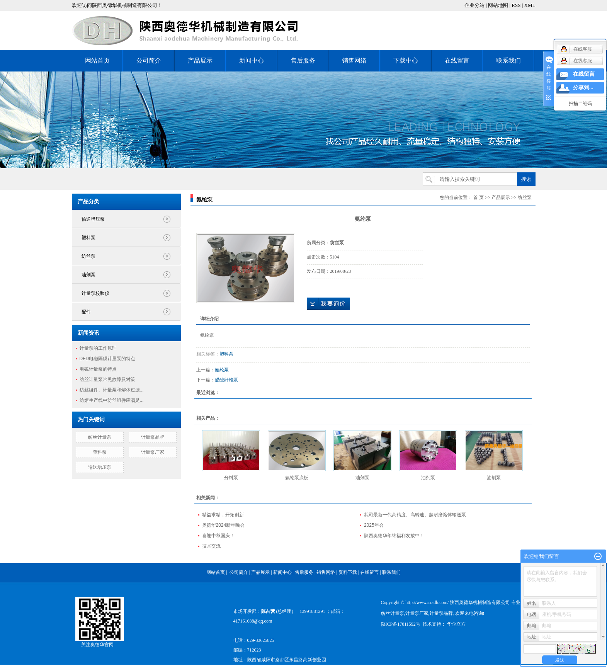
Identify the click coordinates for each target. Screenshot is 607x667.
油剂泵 (88, 274)
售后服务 (303, 60)
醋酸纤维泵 (226, 380)
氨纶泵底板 (296, 477)
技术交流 (211, 546)
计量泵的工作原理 (98, 348)
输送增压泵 (93, 219)
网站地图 (498, 5)
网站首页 (97, 60)
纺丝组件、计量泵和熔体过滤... (112, 390)
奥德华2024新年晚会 (223, 525)
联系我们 (508, 60)
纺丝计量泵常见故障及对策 (107, 379)
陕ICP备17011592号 (400, 624)
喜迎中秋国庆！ (218, 535)
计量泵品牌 (152, 437)
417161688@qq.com (252, 621)
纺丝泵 (88, 256)
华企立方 (456, 624)
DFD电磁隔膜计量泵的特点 (108, 358)
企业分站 (474, 5)
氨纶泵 (222, 370)
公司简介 (148, 60)
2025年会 (374, 525)
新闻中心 (251, 60)
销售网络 (354, 60)
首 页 (478, 197)
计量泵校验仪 (95, 293)
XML (530, 5)
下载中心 (405, 60)
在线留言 (457, 60)
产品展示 (200, 60)
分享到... (583, 87)
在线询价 (328, 304)
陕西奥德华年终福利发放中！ (394, 535)
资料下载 (348, 572)
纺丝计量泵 (99, 437)
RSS (516, 5)
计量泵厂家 (152, 452)
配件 (86, 312)
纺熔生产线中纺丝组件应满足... (112, 400)
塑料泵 (88, 237)
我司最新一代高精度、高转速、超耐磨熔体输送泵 (415, 514)
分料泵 (231, 477)
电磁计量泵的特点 (98, 369)
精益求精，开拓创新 (223, 514)
